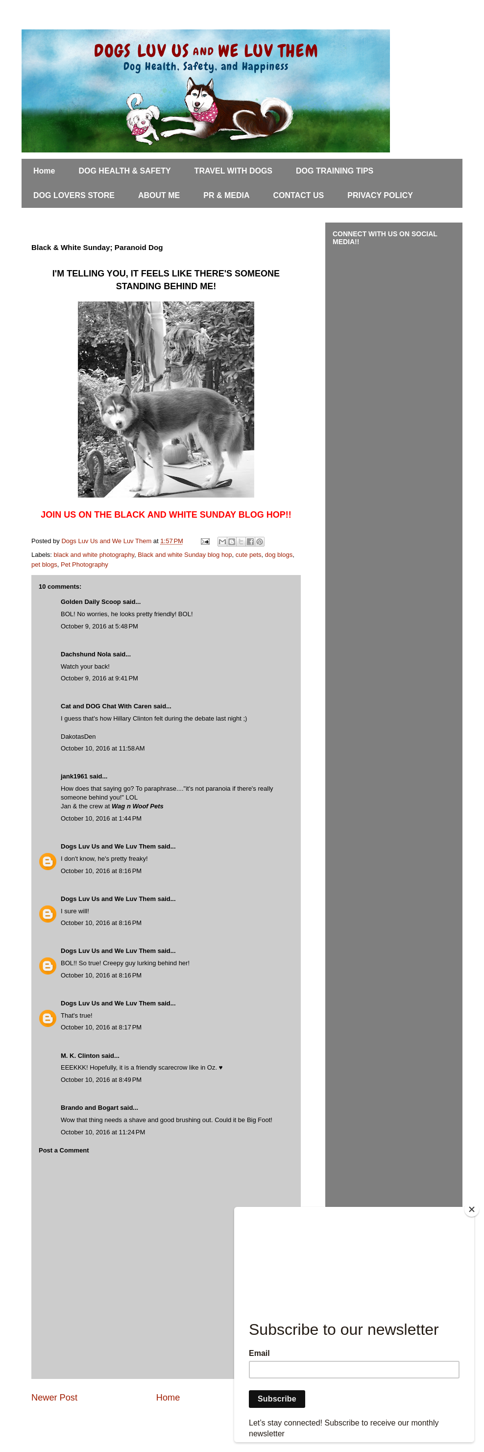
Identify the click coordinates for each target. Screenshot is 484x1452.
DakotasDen (78, 736)
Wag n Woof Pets (138, 806)
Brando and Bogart (90, 1107)
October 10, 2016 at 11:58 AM (103, 748)
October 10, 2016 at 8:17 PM (101, 1027)
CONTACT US (298, 195)
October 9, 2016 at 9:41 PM (99, 678)
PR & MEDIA (226, 195)
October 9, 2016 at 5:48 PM (99, 626)
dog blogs (278, 554)
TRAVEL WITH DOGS (233, 171)
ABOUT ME (159, 195)
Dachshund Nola (86, 654)
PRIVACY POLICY (380, 195)
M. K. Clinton (80, 1055)
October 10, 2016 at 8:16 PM (101, 871)
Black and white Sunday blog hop (185, 554)
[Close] (471, 1209)
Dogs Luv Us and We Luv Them (108, 846)
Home (44, 171)
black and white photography (94, 554)
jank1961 (74, 776)
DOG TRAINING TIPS (334, 171)
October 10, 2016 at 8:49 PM (101, 1079)
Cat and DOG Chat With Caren (106, 706)
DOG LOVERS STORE (74, 195)
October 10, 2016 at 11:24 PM (103, 1132)
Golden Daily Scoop (91, 601)
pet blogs (44, 564)
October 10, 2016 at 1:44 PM (101, 818)
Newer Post (54, 1397)
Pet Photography (84, 564)
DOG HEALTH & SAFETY (124, 171)
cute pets (249, 554)
